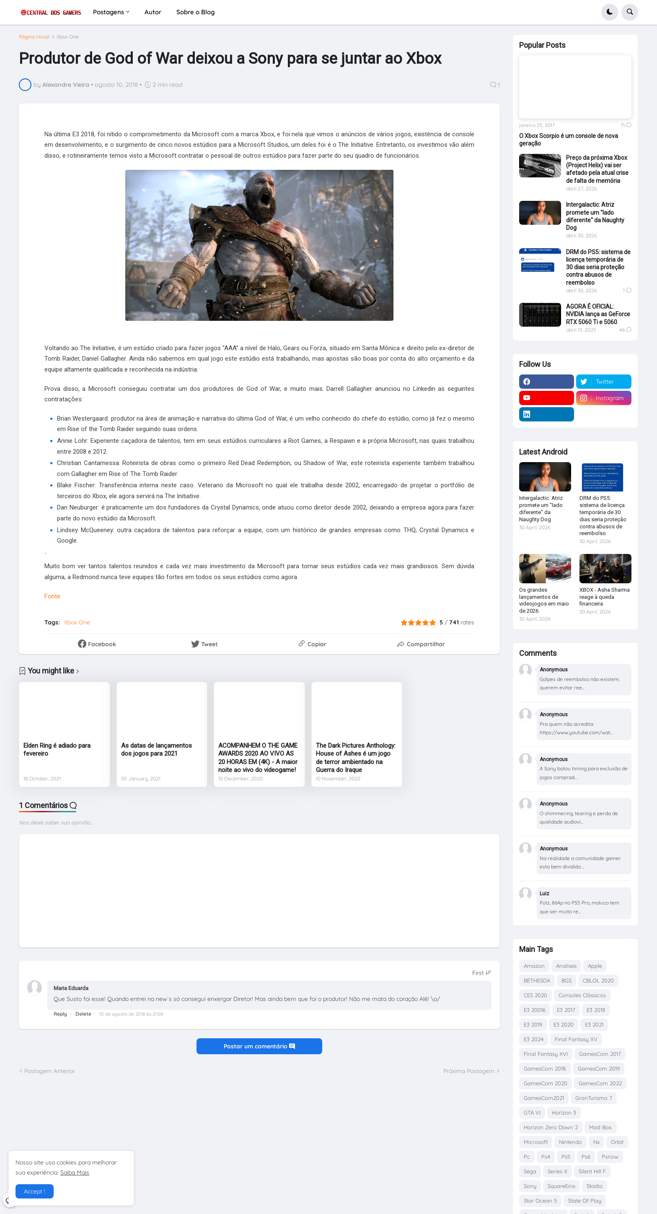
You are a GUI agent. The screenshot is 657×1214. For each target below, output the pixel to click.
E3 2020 (564, 1024)
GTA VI (532, 1112)
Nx (596, 1142)
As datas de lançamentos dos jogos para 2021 (156, 753)
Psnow (610, 1156)
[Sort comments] (481, 976)
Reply (60, 1017)
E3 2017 (566, 1009)
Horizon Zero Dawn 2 (551, 1127)
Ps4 (545, 1156)
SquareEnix (561, 1186)
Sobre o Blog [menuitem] (195, 12)
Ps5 (565, 1156)
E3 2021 (594, 1024)
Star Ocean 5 (540, 1200)
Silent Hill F (592, 1171)
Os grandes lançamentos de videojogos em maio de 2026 (544, 600)
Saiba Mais (74, 1172)
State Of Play (584, 1200)
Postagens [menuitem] (108, 12)
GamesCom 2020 (545, 1083)
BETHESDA (537, 980)
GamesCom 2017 (600, 1053)
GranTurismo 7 (593, 1097)
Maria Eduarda (71, 991)
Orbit (617, 1142)
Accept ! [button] (34, 1191)
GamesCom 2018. (545, 1068)
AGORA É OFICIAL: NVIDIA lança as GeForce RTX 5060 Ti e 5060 (598, 314)
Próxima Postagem (468, 1074)
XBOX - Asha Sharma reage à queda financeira (604, 597)
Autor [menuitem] (153, 12)
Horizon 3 (564, 1112)
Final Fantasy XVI (546, 1053)
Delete (83, 1017)
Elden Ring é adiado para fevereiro (57, 753)
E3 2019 (533, 1024)
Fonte (52, 599)
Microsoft (536, 1142)
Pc (527, 1156)
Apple (595, 965)
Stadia (595, 1186)
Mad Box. (600, 1127)
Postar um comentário (259, 1049)
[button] (609, 12)
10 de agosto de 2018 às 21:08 (131, 1017)
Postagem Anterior (49, 1074)
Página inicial (34, 39)
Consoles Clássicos (582, 995)
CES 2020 (535, 995)
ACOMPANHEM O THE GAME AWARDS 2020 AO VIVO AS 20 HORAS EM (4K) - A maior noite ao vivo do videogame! (257, 761)
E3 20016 (535, 1009)
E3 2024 (533, 1039)
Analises (566, 965)
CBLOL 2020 (598, 980)
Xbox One (68, 39)
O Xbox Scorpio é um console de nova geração (568, 140)
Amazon (534, 965)
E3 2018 (596, 1009)
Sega (530, 1171)
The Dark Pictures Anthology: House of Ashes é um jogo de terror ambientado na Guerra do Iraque (356, 761)
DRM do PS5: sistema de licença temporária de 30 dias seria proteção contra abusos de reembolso (598, 267)
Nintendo (570, 1142)
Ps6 (586, 1156)
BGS (566, 980)
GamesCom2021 (544, 1097)
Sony (530, 1186)
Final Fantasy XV (576, 1039)
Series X (557, 1171)
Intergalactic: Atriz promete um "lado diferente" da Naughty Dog (595, 216)
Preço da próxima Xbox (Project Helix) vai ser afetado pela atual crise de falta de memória (597, 169)
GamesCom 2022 (600, 1083)
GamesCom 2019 (599, 1068)
